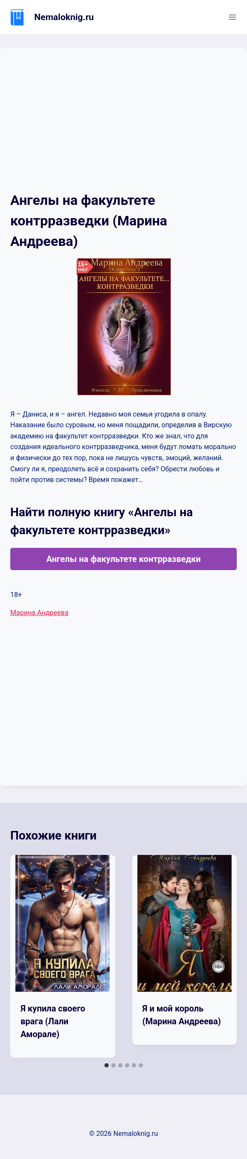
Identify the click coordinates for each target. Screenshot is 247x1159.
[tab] (106, 1065)
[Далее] (221, 956)
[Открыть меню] (232, 17)
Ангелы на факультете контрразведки (123, 559)
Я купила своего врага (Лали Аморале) (53, 1021)
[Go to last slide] (25, 956)
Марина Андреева (39, 613)
